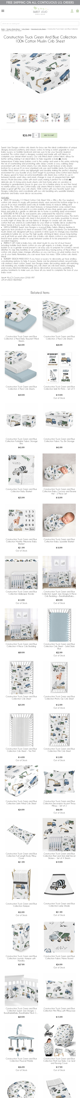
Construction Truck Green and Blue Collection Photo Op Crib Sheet (59, 697)
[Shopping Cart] (77, 10)
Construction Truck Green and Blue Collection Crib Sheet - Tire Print (21, 750)
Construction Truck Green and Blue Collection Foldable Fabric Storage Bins (21, 441)
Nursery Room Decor (13, 29)
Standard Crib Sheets (38, 29)
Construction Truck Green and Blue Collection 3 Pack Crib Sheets (21, 387)
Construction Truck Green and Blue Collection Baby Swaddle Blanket (59, 540)
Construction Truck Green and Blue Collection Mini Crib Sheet (59, 750)
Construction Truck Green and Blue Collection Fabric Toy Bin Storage (59, 440)
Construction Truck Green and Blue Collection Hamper (21, 905)
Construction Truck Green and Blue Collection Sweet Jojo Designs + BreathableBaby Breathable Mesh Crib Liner (21, 1010)
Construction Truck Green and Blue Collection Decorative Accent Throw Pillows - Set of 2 (59, 803)
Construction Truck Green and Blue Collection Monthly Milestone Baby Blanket (21, 541)
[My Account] (72, 11)
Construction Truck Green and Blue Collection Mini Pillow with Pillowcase (59, 1009)
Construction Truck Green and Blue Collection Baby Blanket (21, 490)
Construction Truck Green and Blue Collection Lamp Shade (59, 904)
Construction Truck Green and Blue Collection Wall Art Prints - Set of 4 (59, 387)
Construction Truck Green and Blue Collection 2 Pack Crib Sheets (59, 337)
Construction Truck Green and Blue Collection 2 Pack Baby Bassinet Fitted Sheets (21, 338)
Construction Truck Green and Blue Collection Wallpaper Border (21, 592)
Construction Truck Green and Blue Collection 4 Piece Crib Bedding (21, 645)
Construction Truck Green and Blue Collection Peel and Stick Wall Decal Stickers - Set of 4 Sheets (59, 855)
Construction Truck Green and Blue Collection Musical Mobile (21, 1059)
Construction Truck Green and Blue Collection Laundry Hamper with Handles (21, 958)
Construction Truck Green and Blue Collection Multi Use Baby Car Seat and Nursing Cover (59, 1060)
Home (3, 29)
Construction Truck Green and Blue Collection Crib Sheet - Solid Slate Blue (59, 646)
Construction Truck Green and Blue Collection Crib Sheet (21, 697)
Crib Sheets (25, 29)
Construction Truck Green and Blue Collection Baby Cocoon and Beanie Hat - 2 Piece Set (59, 491)
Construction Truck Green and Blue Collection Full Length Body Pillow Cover (21, 855)
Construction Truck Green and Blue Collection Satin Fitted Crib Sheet (21, 802)
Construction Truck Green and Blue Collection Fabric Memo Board (59, 957)
